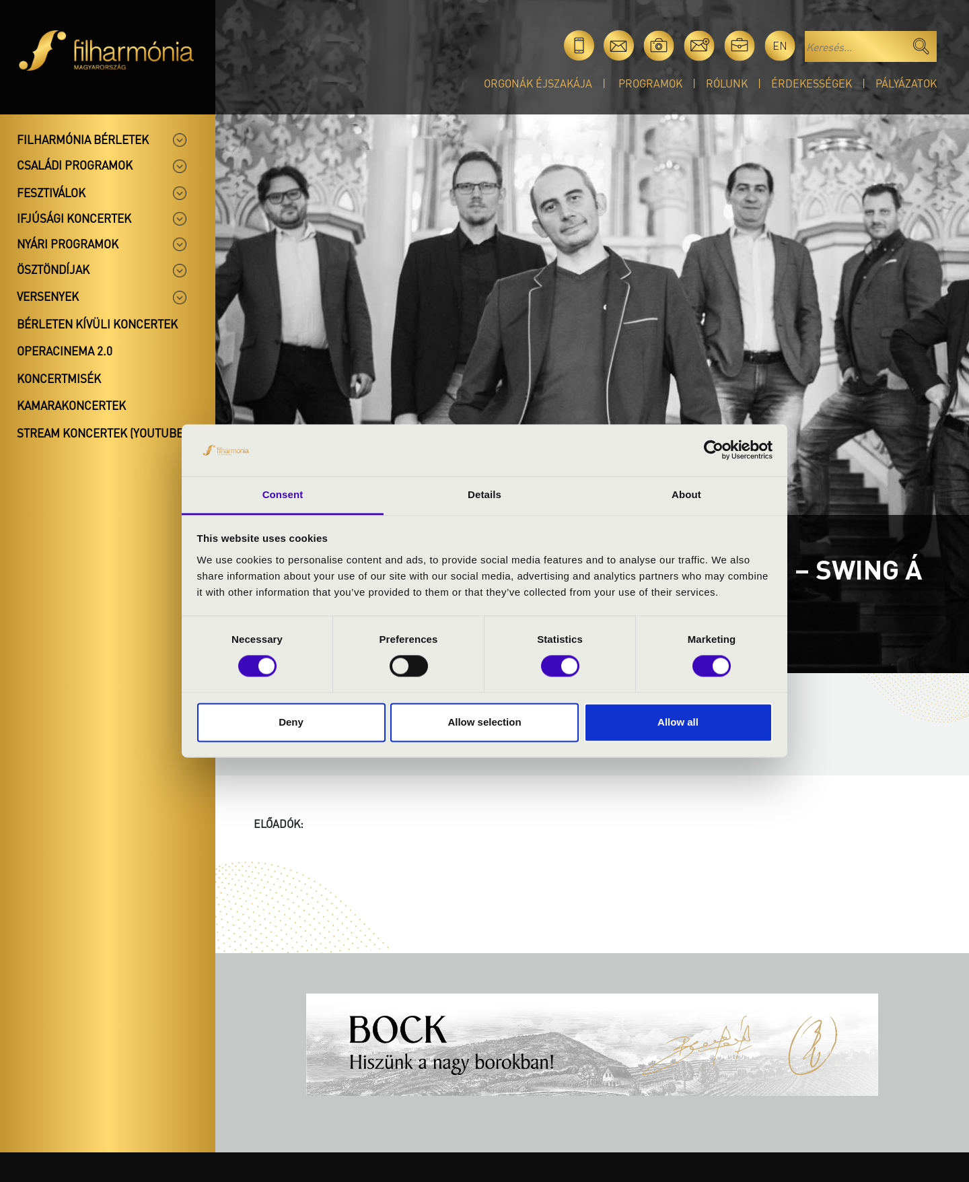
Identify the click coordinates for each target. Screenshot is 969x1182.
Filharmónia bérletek (83, 139)
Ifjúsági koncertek (74, 218)
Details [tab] (484, 494)
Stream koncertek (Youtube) (101, 432)
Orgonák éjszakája (538, 83)
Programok (650, 83)
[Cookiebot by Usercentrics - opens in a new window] (714, 450)
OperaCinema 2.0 (64, 350)
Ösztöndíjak (53, 269)
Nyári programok (67, 243)
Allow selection (484, 722)
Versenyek (48, 296)
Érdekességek (811, 83)
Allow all (677, 722)
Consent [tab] (282, 494)
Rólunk (727, 83)
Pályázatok (906, 83)
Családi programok (75, 165)
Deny (291, 722)
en (780, 45)
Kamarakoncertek (71, 405)
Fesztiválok (51, 192)
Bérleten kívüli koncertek (97, 323)
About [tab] (686, 494)
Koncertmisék (59, 378)
